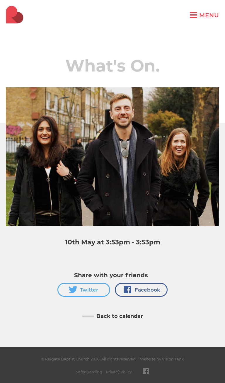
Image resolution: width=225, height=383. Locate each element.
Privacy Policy (119, 372)
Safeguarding (89, 372)
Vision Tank (173, 359)
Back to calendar (119, 316)
